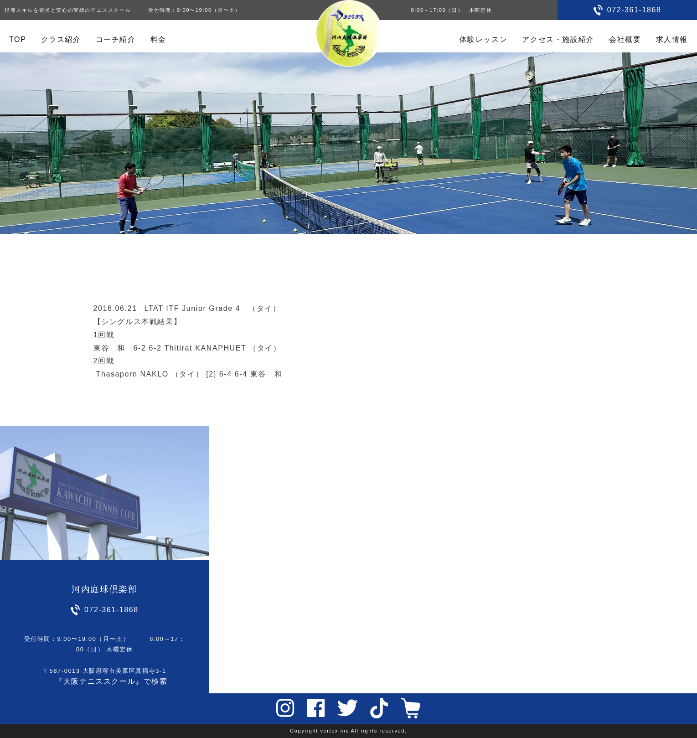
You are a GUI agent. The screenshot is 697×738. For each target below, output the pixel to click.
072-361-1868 (634, 10)
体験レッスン (484, 39)
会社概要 (625, 39)
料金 (158, 39)
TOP (17, 39)
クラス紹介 (61, 39)
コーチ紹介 (116, 39)
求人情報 (672, 39)
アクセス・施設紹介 (558, 39)
